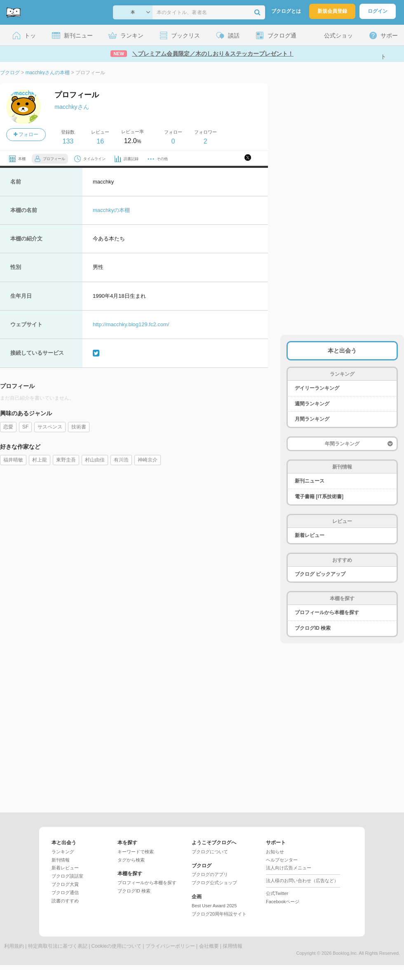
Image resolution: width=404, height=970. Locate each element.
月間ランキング (312, 419)
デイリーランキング (317, 388)
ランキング (63, 851)
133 (67, 141)
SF (25, 427)
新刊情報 (61, 859)
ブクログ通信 (65, 892)
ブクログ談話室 (67, 875)
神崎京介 (147, 460)
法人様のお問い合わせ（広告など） (302, 880)
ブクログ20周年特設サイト (219, 913)
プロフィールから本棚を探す (327, 612)
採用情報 (232, 946)
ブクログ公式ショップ (214, 882)
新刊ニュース (309, 481)
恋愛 (8, 427)
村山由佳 (95, 460)
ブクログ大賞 (65, 884)
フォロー (26, 134)
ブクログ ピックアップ (320, 574)
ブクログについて (210, 851)
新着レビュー (309, 535)
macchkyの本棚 (111, 210)
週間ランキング (312, 404)
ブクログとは (286, 11)
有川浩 (121, 460)
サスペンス (50, 427)
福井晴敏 (13, 460)
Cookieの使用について (116, 946)
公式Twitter (277, 893)
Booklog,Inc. (345, 953)
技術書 (78, 427)
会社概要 (209, 946)
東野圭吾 (66, 460)
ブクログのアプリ (210, 874)
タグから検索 (131, 859)
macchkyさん (71, 107)
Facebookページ (282, 901)
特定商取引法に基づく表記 (57, 946)
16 (100, 141)
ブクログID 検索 (313, 628)
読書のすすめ (65, 900)
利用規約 (14, 946)
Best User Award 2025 (214, 905)
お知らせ (275, 851)
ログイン (378, 11)
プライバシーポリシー (170, 946)
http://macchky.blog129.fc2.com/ (131, 324)
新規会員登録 (332, 11)
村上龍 (39, 460)
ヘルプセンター (282, 859)
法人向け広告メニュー (288, 867)
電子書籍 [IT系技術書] (319, 496)
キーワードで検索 (135, 851)
